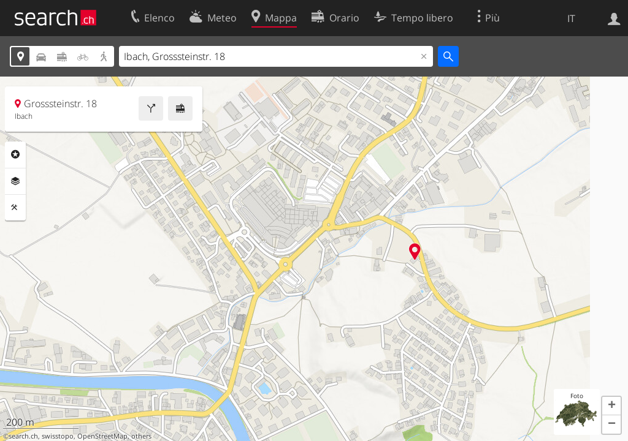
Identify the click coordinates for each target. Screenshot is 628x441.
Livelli (15, 181)
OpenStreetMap (102, 436)
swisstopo (58, 436)
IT (571, 18)
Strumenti (15, 208)
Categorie (15, 154)
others (141, 436)
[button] (611, 406)
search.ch (23, 436)
